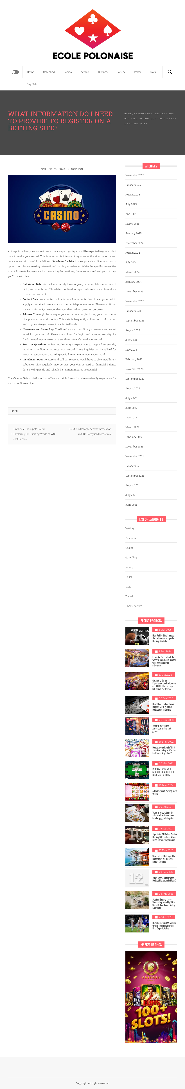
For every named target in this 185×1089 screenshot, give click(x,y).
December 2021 (134, 446)
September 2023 (134, 320)
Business (103, 72)
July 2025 (131, 204)
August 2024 (132, 252)
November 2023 (134, 301)
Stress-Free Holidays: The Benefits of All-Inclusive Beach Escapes (163, 858)
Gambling (49, 72)
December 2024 (134, 243)
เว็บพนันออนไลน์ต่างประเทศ (67, 261)
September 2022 (134, 378)
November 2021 (134, 456)
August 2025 (132, 194)
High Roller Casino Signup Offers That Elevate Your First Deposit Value (164, 925)
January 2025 (133, 233)
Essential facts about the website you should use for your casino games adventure (164, 661)
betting (85, 72)
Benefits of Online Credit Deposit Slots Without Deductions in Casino (163, 706)
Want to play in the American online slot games (161, 728)
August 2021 (132, 485)
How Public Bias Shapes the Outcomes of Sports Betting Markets (163, 638)
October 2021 (133, 466)
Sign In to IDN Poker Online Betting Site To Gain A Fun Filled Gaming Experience (164, 837)
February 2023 (134, 359)
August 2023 (132, 330)
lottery (121, 72)
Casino (68, 72)
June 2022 (131, 407)
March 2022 (132, 427)
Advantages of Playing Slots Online (164, 792)
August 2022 (132, 388)
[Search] (170, 72)
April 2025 (131, 214)
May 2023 (131, 349)
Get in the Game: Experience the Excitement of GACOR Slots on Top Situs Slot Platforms (164, 684)
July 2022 (131, 398)
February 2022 (134, 437)
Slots (153, 72)
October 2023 (133, 311)
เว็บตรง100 (19, 378)
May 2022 (131, 417)
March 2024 (132, 272)
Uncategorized (133, 606)
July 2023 (131, 340)
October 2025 (133, 184)
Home (30, 72)
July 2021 (130, 495)
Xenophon (75, 169)
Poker (137, 72)
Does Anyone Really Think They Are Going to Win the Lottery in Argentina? (164, 750)
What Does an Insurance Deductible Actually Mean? (164, 879)
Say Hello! (33, 84)
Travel (129, 596)
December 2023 (134, 291)
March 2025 (132, 223)
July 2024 (131, 262)
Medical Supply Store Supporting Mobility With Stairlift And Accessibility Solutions (163, 903)
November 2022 (134, 369)
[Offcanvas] (15, 72)
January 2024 (133, 281)
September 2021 (134, 475)
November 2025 (134, 175)
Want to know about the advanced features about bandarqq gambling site (163, 815)
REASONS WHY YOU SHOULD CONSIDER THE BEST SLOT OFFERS (163, 771)
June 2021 (131, 504)
